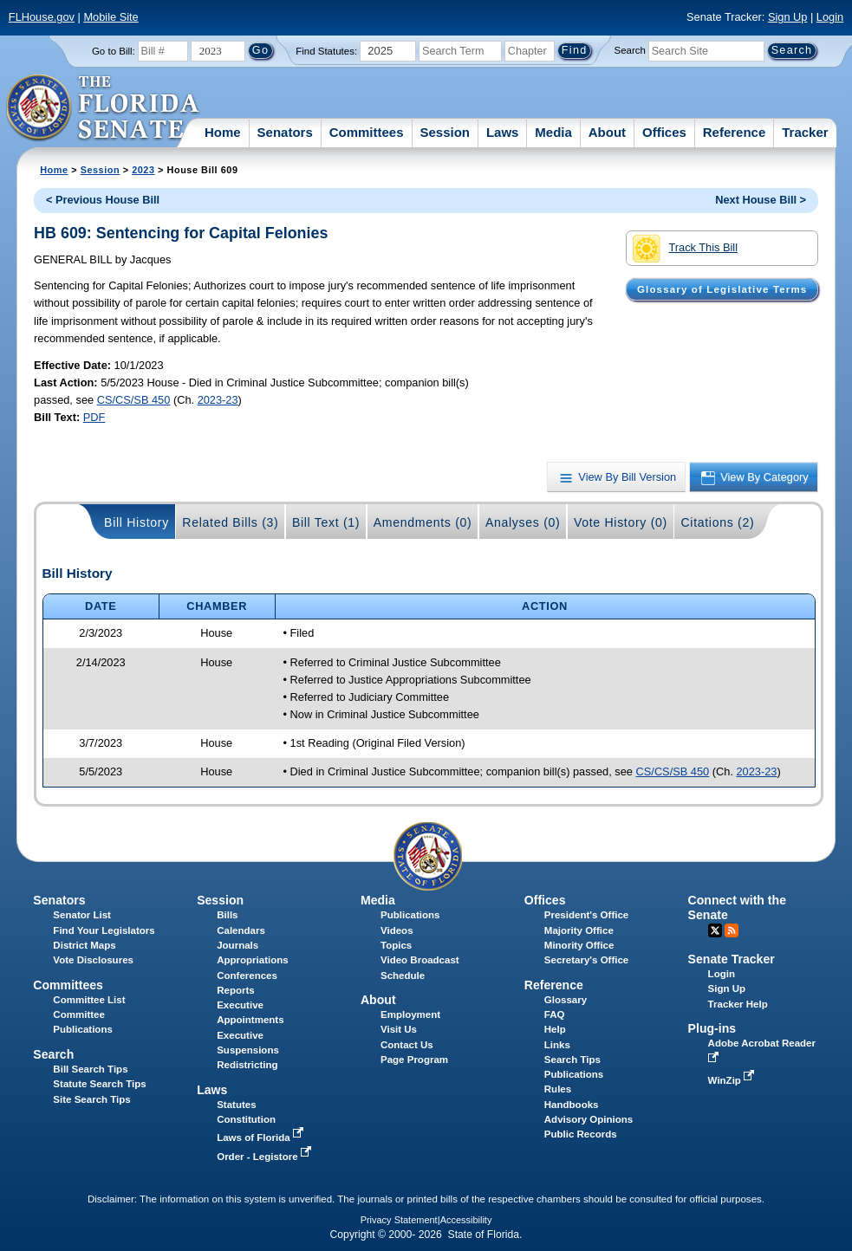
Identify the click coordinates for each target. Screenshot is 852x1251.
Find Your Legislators (103, 930)
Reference (734, 132)
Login (829, 16)
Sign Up (788, 16)
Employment (410, 1014)
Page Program (414, 1059)
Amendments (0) (423, 522)
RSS (731, 930)
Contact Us (406, 1045)
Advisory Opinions (588, 1119)
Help (555, 1029)
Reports (236, 990)
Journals (237, 945)
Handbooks (571, 1104)
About (607, 132)
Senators (285, 132)
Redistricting (247, 1065)
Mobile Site (110, 16)
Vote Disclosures (93, 960)
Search (630, 50)
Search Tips (572, 1059)
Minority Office (579, 945)
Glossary (565, 1000)
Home (223, 132)
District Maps (84, 945)
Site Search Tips (91, 1099)
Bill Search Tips (90, 1069)
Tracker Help (738, 1004)
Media (553, 132)
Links (557, 1045)
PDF (94, 417)
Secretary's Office (586, 960)
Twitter (715, 930)
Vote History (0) (620, 522)
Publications (409, 915)
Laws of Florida (262, 1137)
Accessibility (466, 1220)
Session (444, 132)
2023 (143, 170)
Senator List (82, 915)
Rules (557, 1089)
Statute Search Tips (99, 1084)
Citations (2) (717, 522)
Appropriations (253, 960)
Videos (396, 930)
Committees (366, 132)
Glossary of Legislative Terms (722, 289)
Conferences (247, 975)
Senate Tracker (731, 959)
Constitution (246, 1119)
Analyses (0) (523, 522)
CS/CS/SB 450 (134, 399)
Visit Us (398, 1029)
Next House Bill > (760, 199)
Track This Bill (685, 249)
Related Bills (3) (230, 522)
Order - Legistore (266, 1156)
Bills (227, 915)
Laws (502, 132)
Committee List (89, 1000)
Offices (664, 132)
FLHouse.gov (42, 16)
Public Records (580, 1134)
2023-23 (218, 399)
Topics (396, 945)
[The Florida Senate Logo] (103, 108)
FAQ (554, 1014)
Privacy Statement (399, 1220)
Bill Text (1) (326, 522)
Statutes (236, 1104)
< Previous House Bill (102, 199)
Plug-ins (712, 1028)
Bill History (136, 522)
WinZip (733, 1080)
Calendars (241, 930)
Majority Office (579, 930)
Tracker (805, 132)
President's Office (586, 915)
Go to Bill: (113, 51)
